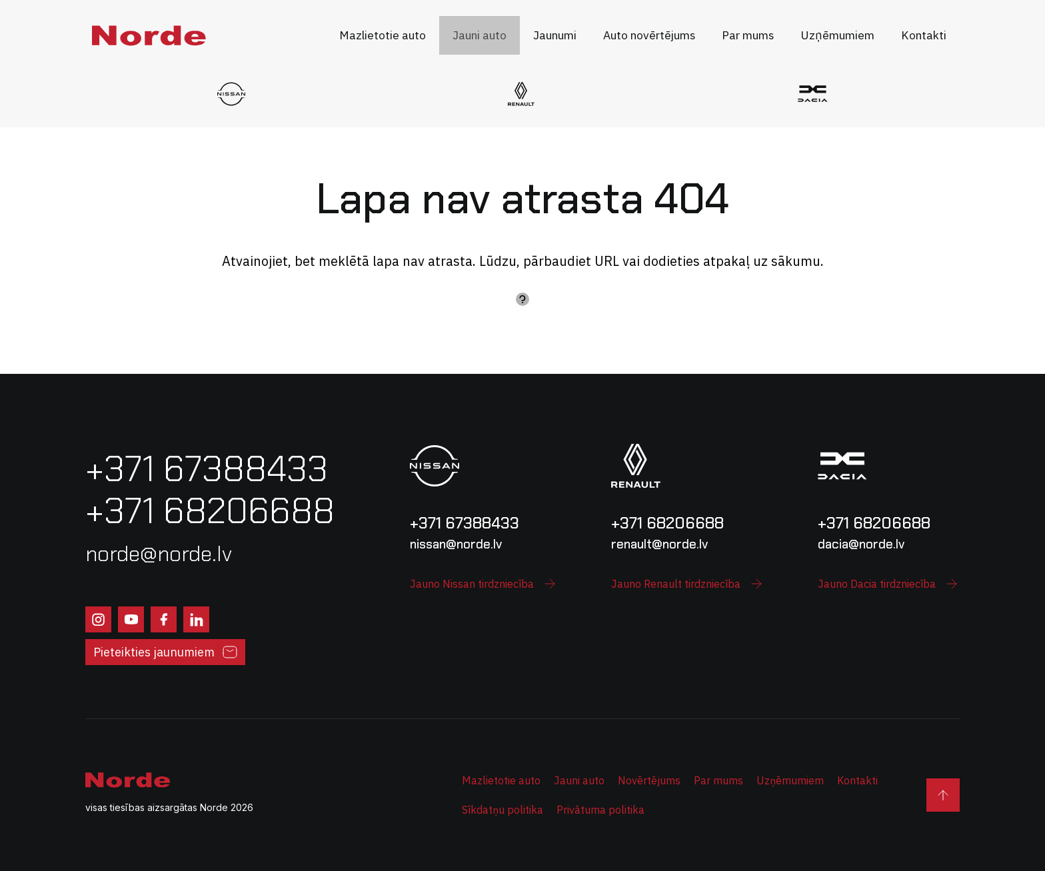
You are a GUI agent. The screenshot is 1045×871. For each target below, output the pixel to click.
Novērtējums (649, 780)
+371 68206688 (667, 522)
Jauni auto (579, 780)
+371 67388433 (464, 522)
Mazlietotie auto (501, 780)
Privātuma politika (600, 809)
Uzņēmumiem (790, 780)
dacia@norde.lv (861, 544)
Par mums (718, 780)
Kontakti (857, 780)
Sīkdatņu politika (502, 809)
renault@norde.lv (659, 544)
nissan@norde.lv (456, 544)
